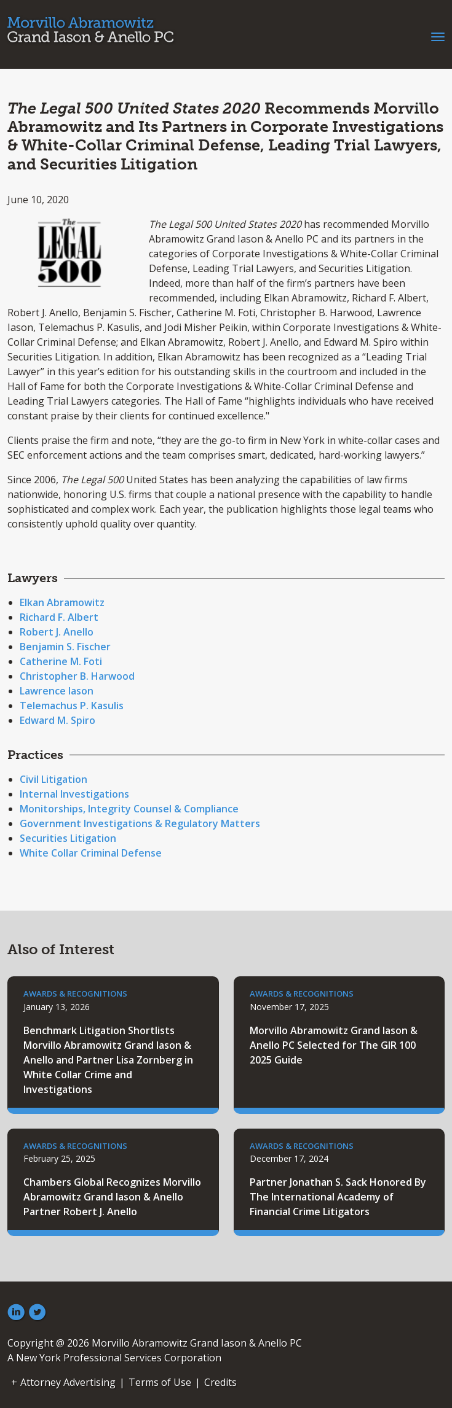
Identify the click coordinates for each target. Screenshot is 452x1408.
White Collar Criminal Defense (91, 853)
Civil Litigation (53, 779)
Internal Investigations (74, 794)
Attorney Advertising (68, 1382)
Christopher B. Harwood (77, 676)
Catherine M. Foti (61, 661)
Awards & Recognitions (75, 993)
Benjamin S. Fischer (65, 646)
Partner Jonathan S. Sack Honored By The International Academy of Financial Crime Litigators (338, 1196)
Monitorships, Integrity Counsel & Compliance (129, 808)
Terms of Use (160, 1382)
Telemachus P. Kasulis (72, 705)
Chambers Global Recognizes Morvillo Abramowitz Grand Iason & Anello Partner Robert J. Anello (112, 1196)
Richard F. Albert (59, 617)
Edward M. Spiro (57, 720)
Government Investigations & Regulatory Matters (140, 823)
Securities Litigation (68, 838)
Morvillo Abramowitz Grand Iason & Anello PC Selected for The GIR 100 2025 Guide (334, 1045)
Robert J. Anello (56, 632)
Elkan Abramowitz (62, 602)
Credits (220, 1382)
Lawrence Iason (56, 691)
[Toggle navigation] (438, 35)
